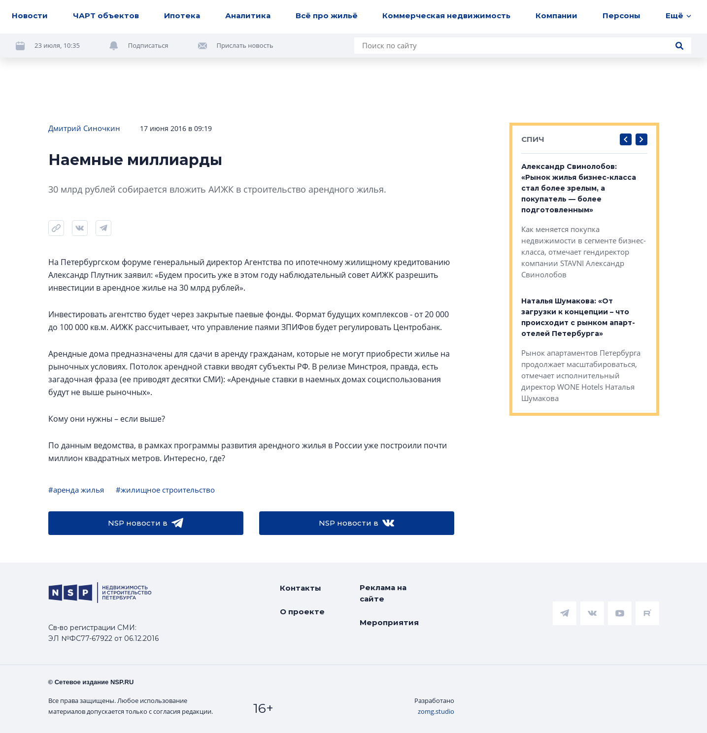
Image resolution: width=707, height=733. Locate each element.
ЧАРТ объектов (106, 15)
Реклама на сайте (383, 593)
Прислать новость (245, 45)
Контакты (300, 588)
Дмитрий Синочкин (84, 128)
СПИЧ (532, 139)
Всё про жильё (327, 15)
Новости (30, 15)
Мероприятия (389, 622)
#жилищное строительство (165, 490)
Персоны (621, 15)
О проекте (302, 611)
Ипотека (182, 15)
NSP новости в (145, 523)
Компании (556, 15)
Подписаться (148, 45)
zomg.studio (436, 711)
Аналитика (247, 15)
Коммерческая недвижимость (446, 15)
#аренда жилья (76, 490)
